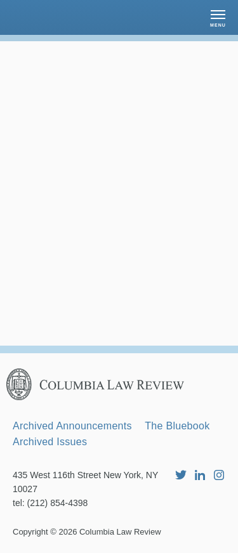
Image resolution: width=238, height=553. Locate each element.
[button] (218, 17)
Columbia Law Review (120, 532)
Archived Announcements (72, 425)
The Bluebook (177, 425)
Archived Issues (50, 441)
